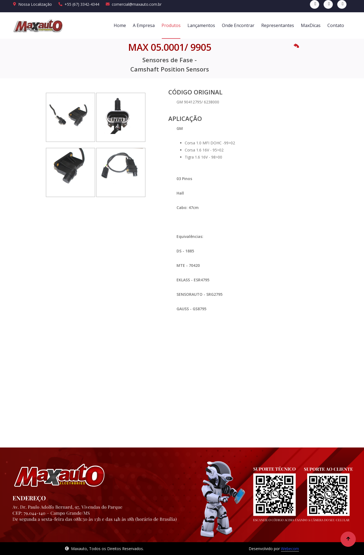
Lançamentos (201, 25)
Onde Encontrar (238, 25)
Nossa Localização (32, 4)
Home (120, 25)
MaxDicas (311, 25)
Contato (335, 25)
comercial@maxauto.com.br (134, 4)
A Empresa (144, 25)
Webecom (290, 548)
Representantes (277, 25)
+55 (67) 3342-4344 (78, 4)
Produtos (171, 25)
